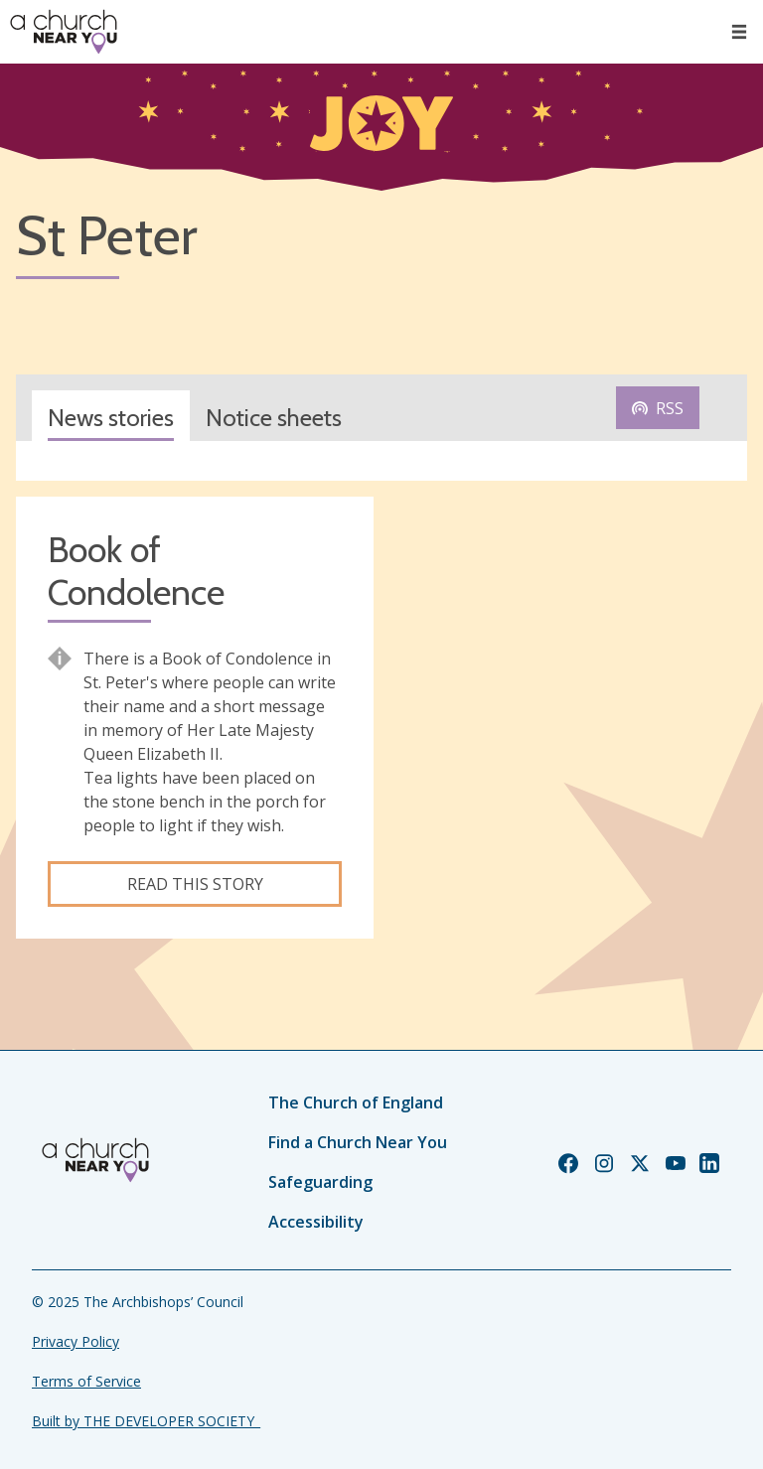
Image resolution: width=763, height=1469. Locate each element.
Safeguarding (320, 1182)
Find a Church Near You (357, 1142)
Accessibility (316, 1222)
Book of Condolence (136, 571)
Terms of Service (86, 1381)
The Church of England (355, 1102)
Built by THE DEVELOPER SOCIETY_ (146, 1420)
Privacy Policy (75, 1341)
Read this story (195, 884)
